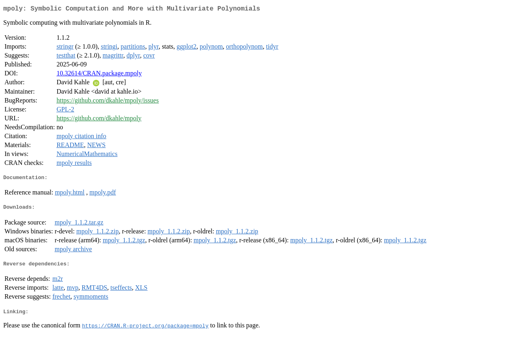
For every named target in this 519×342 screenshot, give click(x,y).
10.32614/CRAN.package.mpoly (99, 74)
